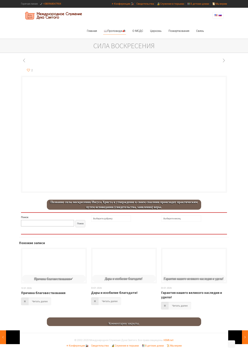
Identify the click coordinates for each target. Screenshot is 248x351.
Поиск (24, 217)
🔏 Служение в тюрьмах (170, 3)
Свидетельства (145, 3)
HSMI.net (168, 340)
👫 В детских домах (198, 3)
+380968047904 (52, 3)
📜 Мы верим (219, 3)
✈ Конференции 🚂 (123, 3)
